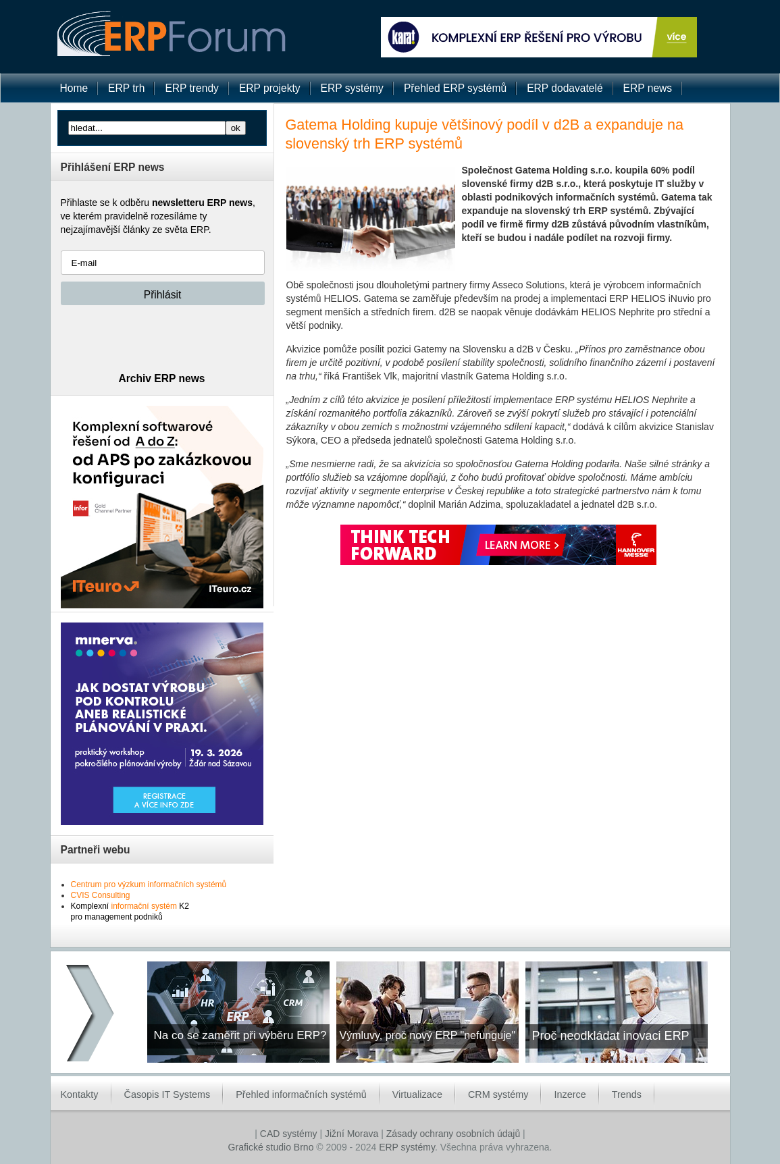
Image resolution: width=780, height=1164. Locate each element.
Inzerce (570, 1094)
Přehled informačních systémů (301, 1094)
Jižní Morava (351, 1133)
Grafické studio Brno (271, 1147)
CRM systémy (498, 1094)
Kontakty (80, 1094)
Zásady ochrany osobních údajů (453, 1133)
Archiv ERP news (162, 378)
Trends (627, 1094)
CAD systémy (288, 1133)
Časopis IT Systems (167, 1094)
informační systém (144, 906)
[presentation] (163, 338)
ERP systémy (407, 1147)
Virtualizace (417, 1094)
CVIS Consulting (100, 895)
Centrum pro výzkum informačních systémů (149, 884)
